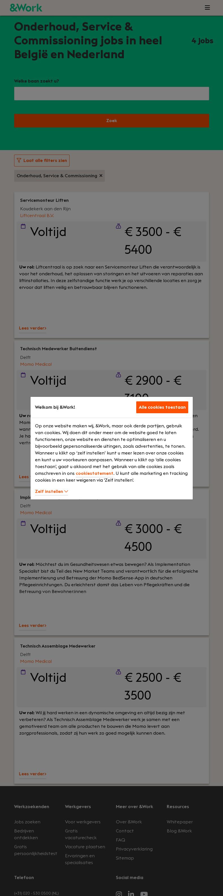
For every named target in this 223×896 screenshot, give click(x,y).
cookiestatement (94, 473)
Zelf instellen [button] (51, 491)
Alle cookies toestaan (162, 407)
